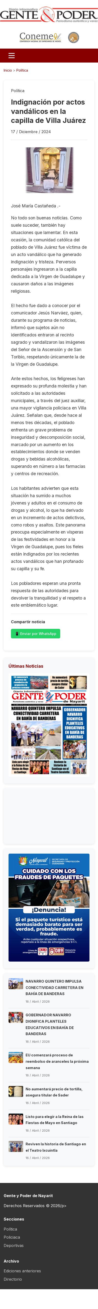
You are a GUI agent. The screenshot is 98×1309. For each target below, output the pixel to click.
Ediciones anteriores (22, 1270)
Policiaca (12, 1237)
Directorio (13, 1279)
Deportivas (14, 1245)
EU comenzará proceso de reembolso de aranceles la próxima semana (57, 1061)
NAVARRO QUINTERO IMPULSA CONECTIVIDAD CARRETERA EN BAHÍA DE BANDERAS (54, 987)
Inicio (8, 70)
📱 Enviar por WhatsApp (35, 634)
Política (22, 70)
